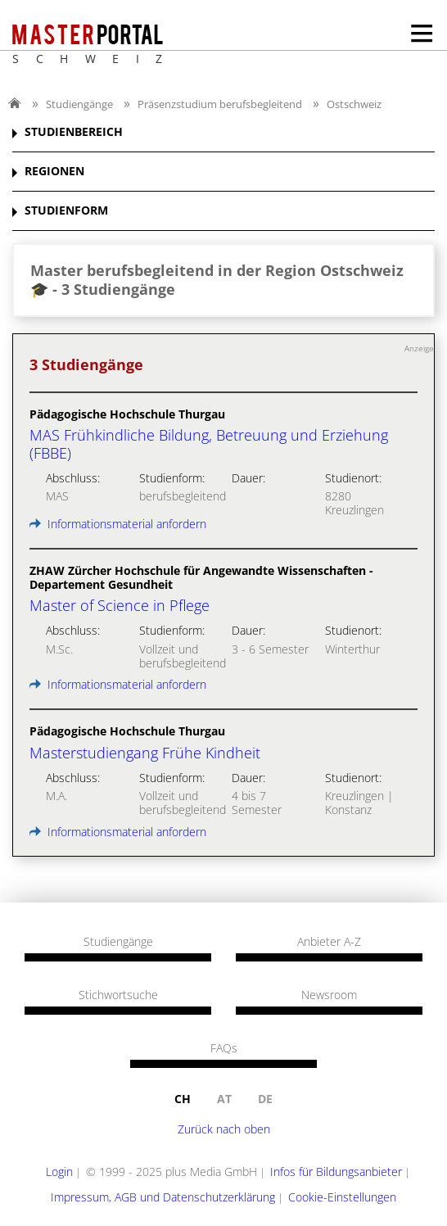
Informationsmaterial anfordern (117, 524)
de (265, 1098)
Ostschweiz (354, 104)
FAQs (223, 1048)
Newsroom (329, 995)
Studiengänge (79, 104)
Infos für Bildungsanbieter (336, 1171)
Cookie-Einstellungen (342, 1197)
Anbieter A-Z (329, 941)
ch (182, 1098)
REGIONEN (54, 172)
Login (59, 1171)
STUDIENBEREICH (74, 132)
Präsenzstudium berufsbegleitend (220, 104)
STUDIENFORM (66, 211)
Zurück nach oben (224, 1129)
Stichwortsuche (118, 995)
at (224, 1098)
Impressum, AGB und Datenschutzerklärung (163, 1197)
